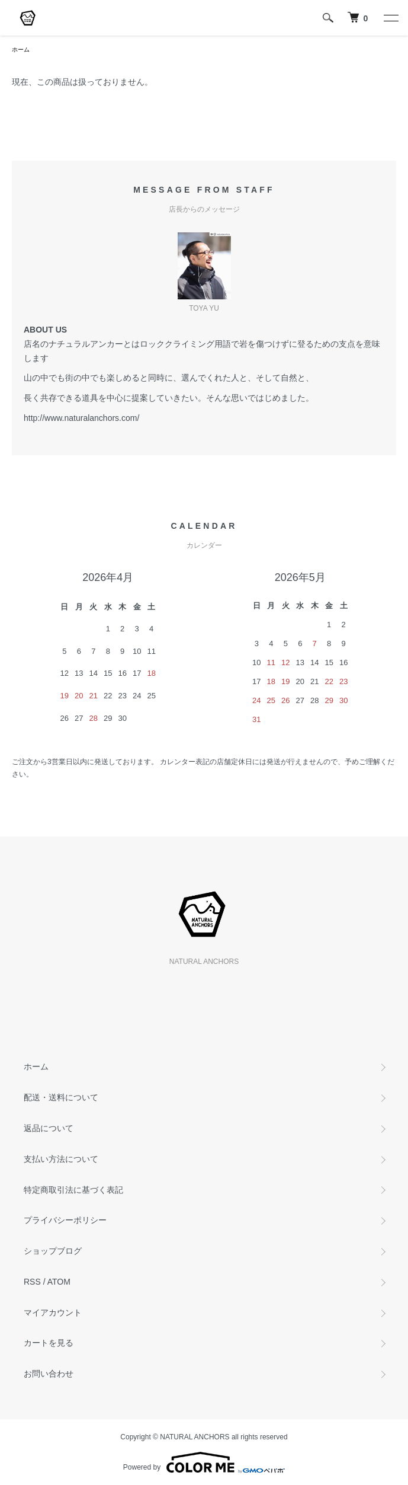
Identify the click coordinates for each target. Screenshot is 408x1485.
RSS (32, 1281)
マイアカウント (53, 1312)
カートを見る (48, 1342)
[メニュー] (390, 18)
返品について (48, 1128)
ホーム (21, 49)
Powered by (204, 1462)
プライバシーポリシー (65, 1220)
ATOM (58, 1281)
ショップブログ (53, 1251)
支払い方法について (61, 1159)
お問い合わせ (48, 1373)
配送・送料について (61, 1097)
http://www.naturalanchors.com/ (81, 418)
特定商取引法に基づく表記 (73, 1190)
